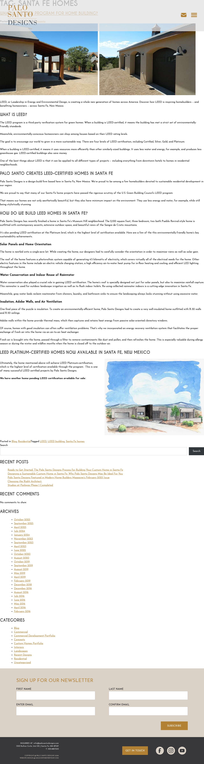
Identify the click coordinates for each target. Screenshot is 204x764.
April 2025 (20, 527)
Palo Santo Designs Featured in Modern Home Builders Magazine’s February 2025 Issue (58, 477)
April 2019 (20, 577)
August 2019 (21, 569)
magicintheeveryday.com (47, 758)
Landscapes (21, 651)
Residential (24, 441)
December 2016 (23, 588)
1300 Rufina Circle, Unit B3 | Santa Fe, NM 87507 (37, 746)
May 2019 (19, 573)
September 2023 (23, 542)
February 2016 (22, 611)
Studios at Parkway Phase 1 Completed (30, 485)
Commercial (21, 632)
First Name (23, 689)
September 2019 (23, 565)
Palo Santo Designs (45, 756)
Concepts (19, 639)
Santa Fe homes (75, 441)
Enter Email (24, 705)
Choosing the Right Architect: (25, 481)
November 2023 (23, 539)
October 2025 (22, 519)
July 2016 (19, 596)
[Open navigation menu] (194, 15)
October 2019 (22, 562)
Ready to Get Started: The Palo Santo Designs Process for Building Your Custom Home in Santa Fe (65, 470)
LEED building (56, 441)
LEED (43, 441)
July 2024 (19, 531)
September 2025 (23, 523)
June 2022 (20, 550)
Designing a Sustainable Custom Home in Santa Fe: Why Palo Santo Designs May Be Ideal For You (65, 474)
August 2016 (21, 592)
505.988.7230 (53, 749)
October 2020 (22, 554)
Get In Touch (135, 751)
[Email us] (185, 15)
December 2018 (23, 584)
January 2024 (21, 535)
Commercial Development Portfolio (34, 636)
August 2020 (21, 558)
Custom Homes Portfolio (28, 643)
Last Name (116, 689)
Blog (14, 441)
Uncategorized (22, 662)
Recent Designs (23, 655)
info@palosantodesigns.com (46, 743)
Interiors (19, 647)
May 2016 (19, 604)
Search (4, 445)
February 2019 (22, 581)
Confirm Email (119, 705)
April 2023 (20, 546)
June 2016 (19, 600)
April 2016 (20, 607)
